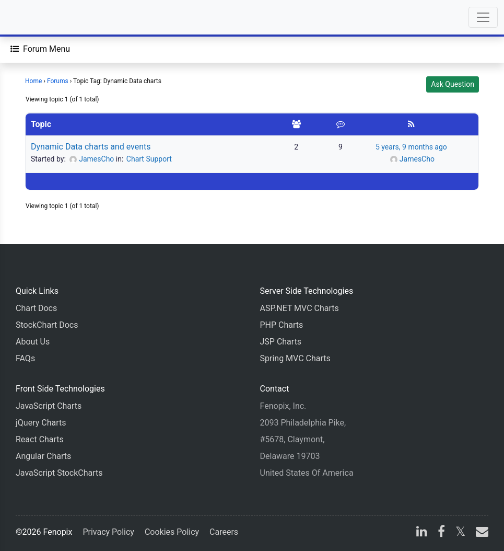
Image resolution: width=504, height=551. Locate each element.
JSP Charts (281, 342)
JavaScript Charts (48, 406)
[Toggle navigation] (483, 17)
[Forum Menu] (40, 49)
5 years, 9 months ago (411, 147)
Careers (223, 532)
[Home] (37, 17)
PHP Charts (281, 325)
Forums (57, 81)
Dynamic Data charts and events (91, 147)
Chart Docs (36, 308)
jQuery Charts (41, 423)
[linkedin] (421, 533)
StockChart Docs (47, 325)
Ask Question (452, 84)
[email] (480, 533)
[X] (460, 533)
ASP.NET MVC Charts (299, 308)
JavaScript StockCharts (59, 473)
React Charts (40, 439)
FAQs (25, 358)
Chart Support (149, 159)
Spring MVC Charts (295, 358)
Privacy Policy (108, 532)
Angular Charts (43, 456)
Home (33, 81)
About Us (33, 342)
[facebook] (441, 533)
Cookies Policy (172, 532)
